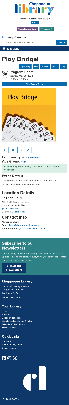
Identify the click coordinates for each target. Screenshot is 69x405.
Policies (6, 314)
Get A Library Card (27, 29)
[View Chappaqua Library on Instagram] (9, 359)
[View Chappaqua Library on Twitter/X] (15, 359)
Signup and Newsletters (14, 267)
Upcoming (25, 66)
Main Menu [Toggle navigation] (11, 48)
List (36, 66)
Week (55, 66)
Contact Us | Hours (12, 297)
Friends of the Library (13, 324)
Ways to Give (9, 327)
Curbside (6, 341)
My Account (46, 29)
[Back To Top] (34, 399)
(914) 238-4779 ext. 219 (32, 228)
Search (61, 42)
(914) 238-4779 (10, 208)
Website (21, 37)
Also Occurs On (35, 84)
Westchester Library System (17, 321)
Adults (24, 161)
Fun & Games (33, 157)
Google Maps (18, 211)
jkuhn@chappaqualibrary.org (24, 225)
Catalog (8, 37)
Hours (35, 22)
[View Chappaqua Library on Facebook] (4, 359)
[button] (34, 19)
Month (45, 66)
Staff (5, 311)
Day (63, 66)
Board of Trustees (12, 317)
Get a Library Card (12, 344)
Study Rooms (9, 348)
